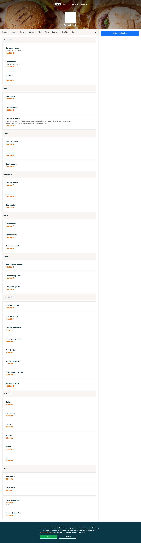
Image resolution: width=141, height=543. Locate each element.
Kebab (22, 32)
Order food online (120, 33)
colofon (84, 4)
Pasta (47, 32)
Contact (75, 4)
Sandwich (31, 32)
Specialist (5, 32)
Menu (58, 4)
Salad (39, 32)
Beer (73, 32)
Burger (14, 32)
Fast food (55, 32)
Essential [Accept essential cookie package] (68, 536)
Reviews (66, 4)
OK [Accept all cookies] (48, 536)
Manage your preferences (47, 532)
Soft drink (65, 32)
